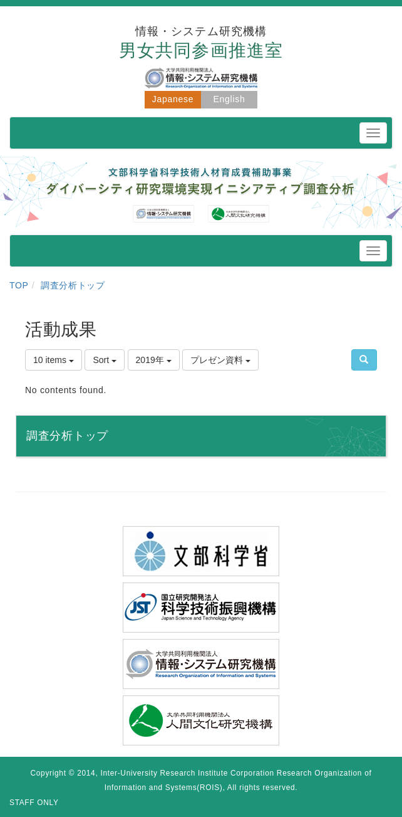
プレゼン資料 (220, 360)
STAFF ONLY (34, 802)
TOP (19, 285)
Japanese (172, 99)
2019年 (154, 360)
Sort (104, 360)
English (229, 99)
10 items (53, 360)
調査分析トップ (73, 285)
